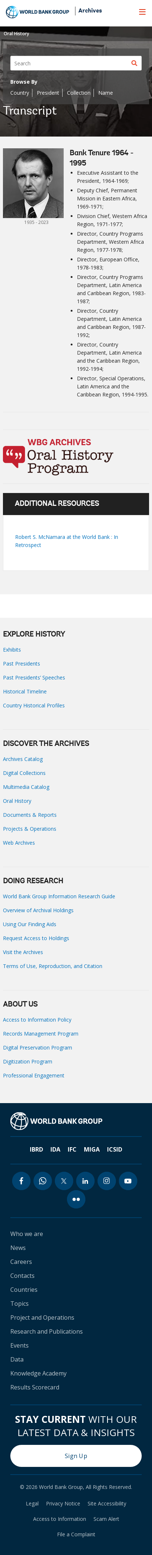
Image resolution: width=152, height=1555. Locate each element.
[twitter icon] (64, 1181)
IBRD (36, 1149)
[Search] (76, 63)
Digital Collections (24, 772)
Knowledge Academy (38, 1373)
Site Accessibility (107, 1504)
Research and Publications (46, 1331)
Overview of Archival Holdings (38, 910)
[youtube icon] (128, 1181)
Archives (90, 11)
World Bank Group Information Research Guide (59, 896)
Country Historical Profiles (34, 705)
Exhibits (12, 649)
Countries (24, 1290)
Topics (19, 1304)
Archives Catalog (23, 758)
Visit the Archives (23, 952)
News (18, 1248)
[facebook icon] (21, 1181)
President (48, 92)
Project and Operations (42, 1317)
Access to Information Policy (37, 1019)
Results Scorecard (34, 1387)
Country (19, 92)
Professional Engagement (33, 1075)
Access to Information (59, 1519)
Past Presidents (21, 663)
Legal (32, 1504)
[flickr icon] (76, 1199)
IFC (72, 1149)
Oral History (16, 33)
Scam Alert (106, 1519)
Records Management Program (40, 1033)
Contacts (22, 1276)
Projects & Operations (29, 828)
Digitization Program (27, 1061)
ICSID (114, 1149)
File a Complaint (76, 1534)
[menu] (142, 12)
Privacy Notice (63, 1504)
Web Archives (19, 842)
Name (105, 92)
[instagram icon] (107, 1181)
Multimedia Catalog (26, 786)
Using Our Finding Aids (29, 924)
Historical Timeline (25, 691)
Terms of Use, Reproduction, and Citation (52, 966)
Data (17, 1359)
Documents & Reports (30, 814)
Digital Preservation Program (37, 1047)
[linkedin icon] (85, 1181)
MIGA (92, 1149)
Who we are (26, 1234)
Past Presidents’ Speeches (34, 677)
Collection (79, 92)
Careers (21, 1262)
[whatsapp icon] (42, 1181)
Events (19, 1345)
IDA (55, 1149)
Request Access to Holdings (36, 938)
